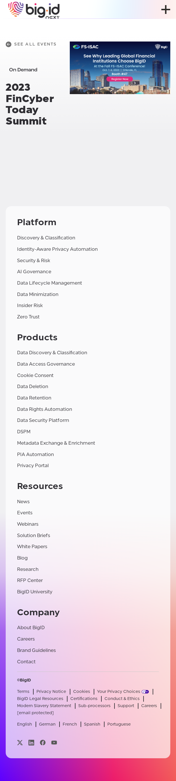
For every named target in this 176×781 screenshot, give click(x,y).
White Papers (32, 546)
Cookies (81, 691)
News (23, 501)
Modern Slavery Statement (44, 705)
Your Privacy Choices (118, 691)
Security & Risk (33, 260)
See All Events (31, 44)
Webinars (27, 524)
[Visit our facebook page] (43, 742)
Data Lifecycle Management (49, 283)
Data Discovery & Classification (52, 352)
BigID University (34, 591)
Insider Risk (30, 305)
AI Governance (34, 271)
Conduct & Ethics (122, 698)
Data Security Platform (43, 420)
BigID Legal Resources (40, 698)
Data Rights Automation (44, 409)
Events (24, 512)
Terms (23, 691)
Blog (22, 558)
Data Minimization (37, 294)
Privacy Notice (51, 691)
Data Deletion (32, 386)
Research (27, 569)
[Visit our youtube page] (54, 742)
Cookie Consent (35, 375)
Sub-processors (94, 705)
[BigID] (34, 9)
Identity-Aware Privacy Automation (57, 249)
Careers (26, 639)
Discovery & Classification (46, 238)
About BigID (31, 627)
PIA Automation (35, 454)
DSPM (23, 431)
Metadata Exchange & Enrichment (56, 443)
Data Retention (34, 398)
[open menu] (165, 9)
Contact (26, 661)
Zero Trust (28, 317)
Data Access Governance (46, 364)
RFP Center (30, 580)
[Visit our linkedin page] (31, 742)
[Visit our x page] (20, 742)
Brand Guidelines (36, 650)
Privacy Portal (33, 465)
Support (126, 705)
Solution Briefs (33, 535)
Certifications (83, 698)
